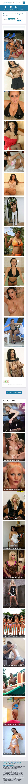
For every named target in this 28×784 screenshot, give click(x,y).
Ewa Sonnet (11, 19)
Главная (5, 8)
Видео (22, 8)
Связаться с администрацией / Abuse (12, 762)
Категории (11, 8)
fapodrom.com (7, 2)
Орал (19, 20)
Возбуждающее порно (8, 765)
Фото (16, 8)
